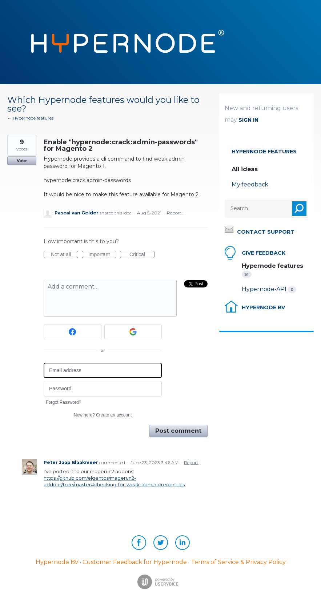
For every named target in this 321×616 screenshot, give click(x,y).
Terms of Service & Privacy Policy (238, 562)
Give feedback (263, 253)
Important (102, 254)
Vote (22, 160)
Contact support (265, 232)
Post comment (178, 430)
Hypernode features (264, 151)
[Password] (103, 388)
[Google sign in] (133, 332)
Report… (175, 213)
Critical (142, 254)
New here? (103, 415)
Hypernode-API (265, 289)
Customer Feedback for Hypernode (135, 562)
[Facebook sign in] (72, 332)
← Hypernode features (30, 118)
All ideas (244, 169)
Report (191, 462)
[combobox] (252, 208)
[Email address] (103, 370)
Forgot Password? (63, 402)
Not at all (64, 254)
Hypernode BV (263, 307)
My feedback (250, 184)
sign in (248, 120)
